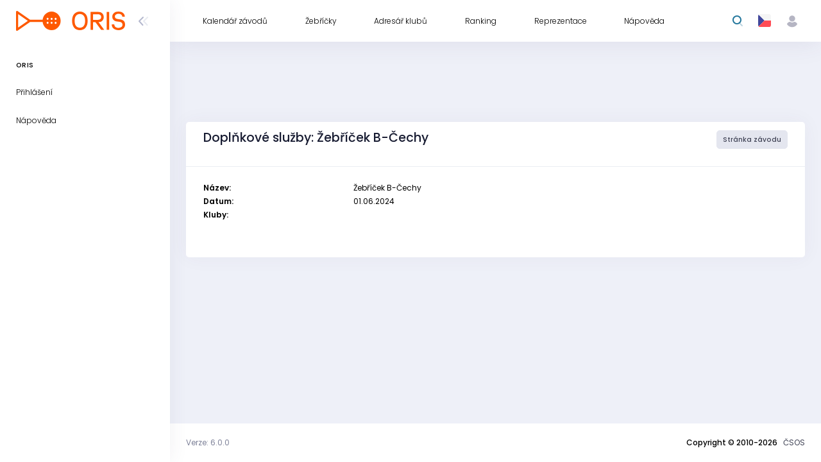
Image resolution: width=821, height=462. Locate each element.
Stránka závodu (752, 139)
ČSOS (794, 442)
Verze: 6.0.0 (208, 442)
